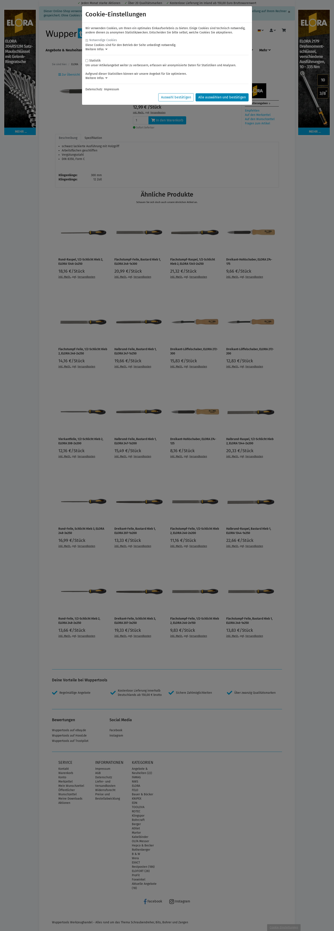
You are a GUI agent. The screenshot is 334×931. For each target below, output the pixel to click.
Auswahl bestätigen (176, 97)
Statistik (95, 60)
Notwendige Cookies (103, 40)
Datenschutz (93, 89)
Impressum (111, 89)
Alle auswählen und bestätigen (222, 97)
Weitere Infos (96, 49)
